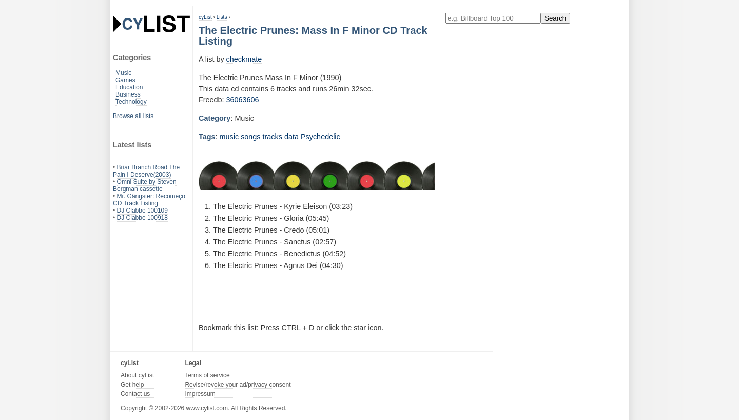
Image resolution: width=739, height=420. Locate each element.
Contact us (135, 393)
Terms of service (207, 375)
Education (129, 87)
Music (123, 73)
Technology (131, 101)
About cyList (137, 375)
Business (128, 94)
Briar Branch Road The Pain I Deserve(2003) (146, 171)
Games (125, 80)
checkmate (244, 59)
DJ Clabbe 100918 (142, 217)
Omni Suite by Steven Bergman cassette (145, 185)
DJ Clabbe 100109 (142, 210)
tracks (272, 136)
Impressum (200, 393)
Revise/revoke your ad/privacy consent (237, 384)
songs (250, 136)
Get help (132, 384)
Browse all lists (133, 116)
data (291, 136)
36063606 (242, 100)
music (229, 136)
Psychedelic (320, 136)
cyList (205, 17)
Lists (222, 17)
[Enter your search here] (492, 18)
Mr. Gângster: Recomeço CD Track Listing (149, 200)
